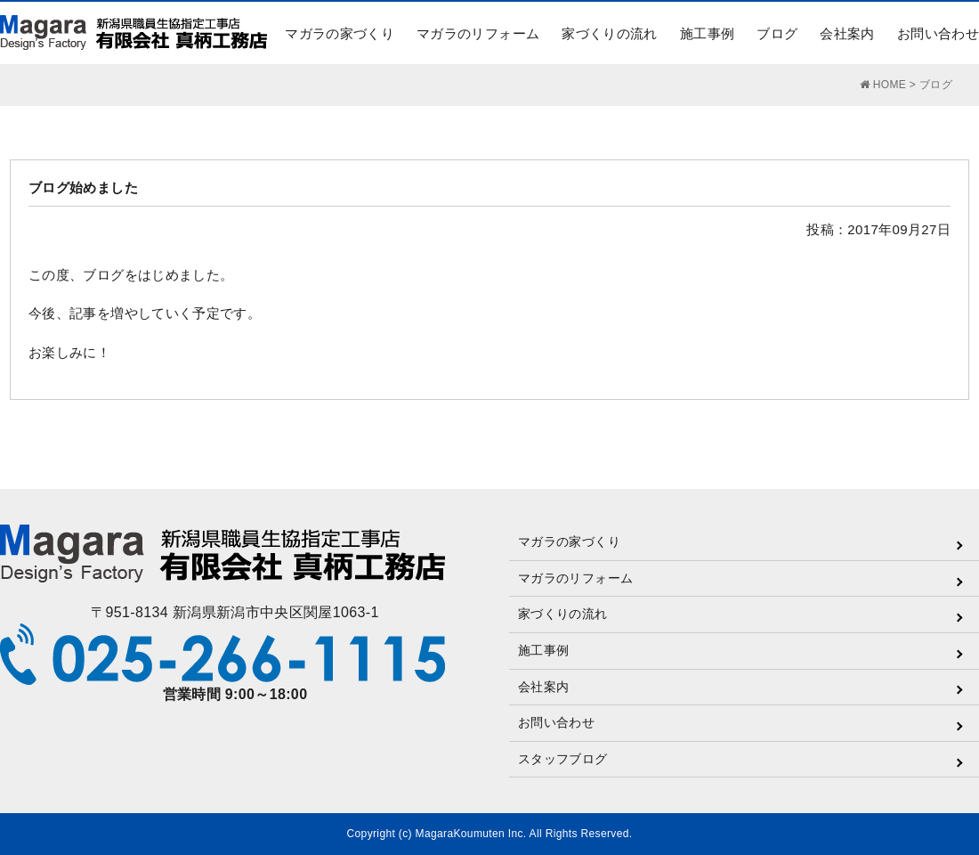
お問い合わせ (938, 33)
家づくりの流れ (610, 33)
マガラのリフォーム (478, 33)
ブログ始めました (83, 187)
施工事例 (707, 33)
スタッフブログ (563, 759)
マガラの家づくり (339, 33)
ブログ (776, 33)
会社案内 (847, 33)
